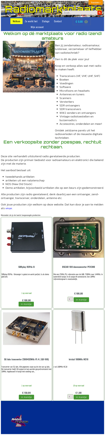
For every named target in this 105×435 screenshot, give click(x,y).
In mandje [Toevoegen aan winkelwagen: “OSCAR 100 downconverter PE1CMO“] (81, 299)
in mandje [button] (26, 304)
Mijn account (37, 27)
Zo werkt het (31, 21)
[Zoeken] (99, 13)
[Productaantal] (70, 299)
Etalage (45, 21)
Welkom (16, 21)
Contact (58, 21)
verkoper (8, 208)
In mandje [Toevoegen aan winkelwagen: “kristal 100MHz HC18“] (81, 397)
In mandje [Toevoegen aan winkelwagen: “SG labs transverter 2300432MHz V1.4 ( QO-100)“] (26, 397)
